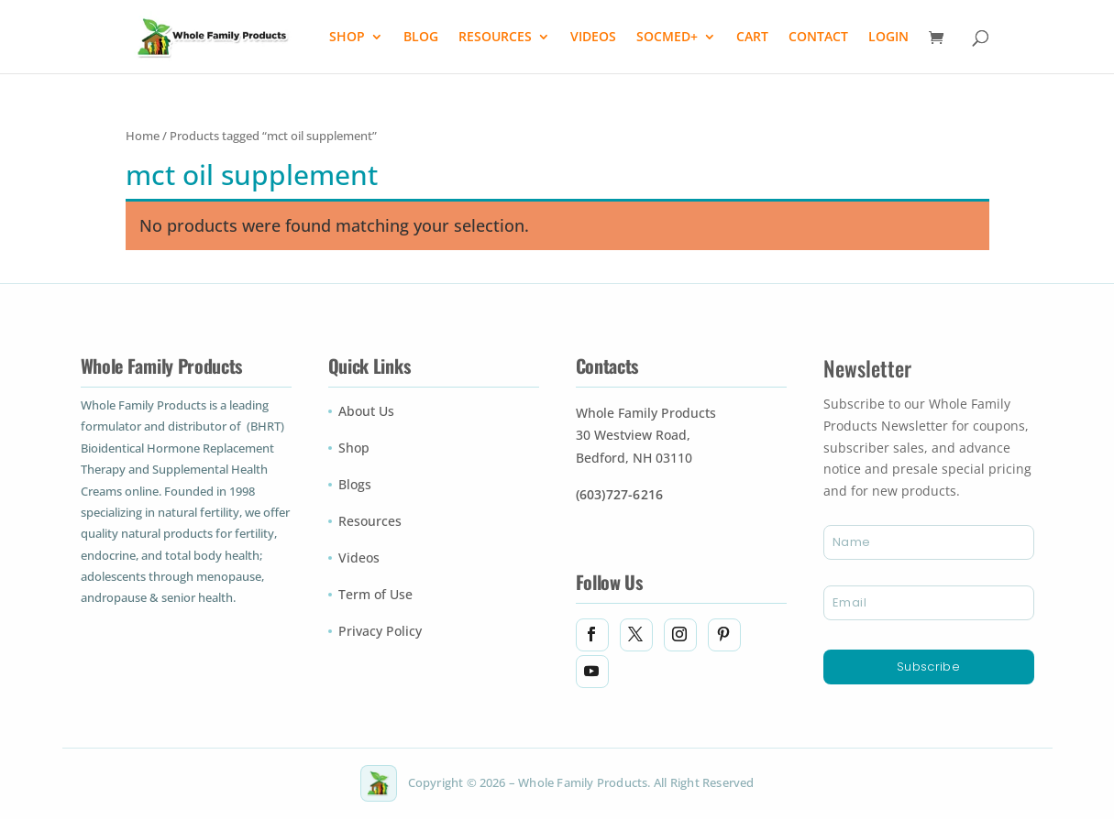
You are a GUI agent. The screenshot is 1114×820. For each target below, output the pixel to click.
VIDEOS (593, 37)
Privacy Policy (380, 632)
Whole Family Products (646, 414)
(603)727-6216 (620, 495)
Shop (353, 449)
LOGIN (888, 37)
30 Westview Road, (633, 436)
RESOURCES (495, 37)
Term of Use (375, 595)
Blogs (354, 485)
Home (143, 136)
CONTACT (818, 37)
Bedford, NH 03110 (634, 459)
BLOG (420, 37)
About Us (366, 412)
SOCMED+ (667, 37)
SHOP (347, 37)
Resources (370, 522)
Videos (359, 558)
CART (752, 37)
